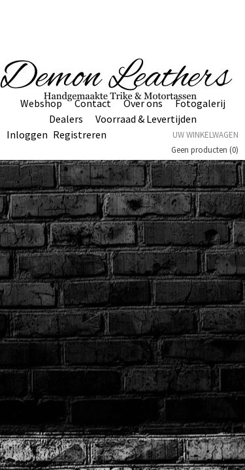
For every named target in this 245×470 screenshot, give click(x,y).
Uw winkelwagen (205, 134)
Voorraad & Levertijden (146, 118)
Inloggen (27, 134)
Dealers (66, 118)
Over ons (143, 103)
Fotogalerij (200, 103)
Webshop (41, 103)
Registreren (79, 134)
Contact (92, 103)
